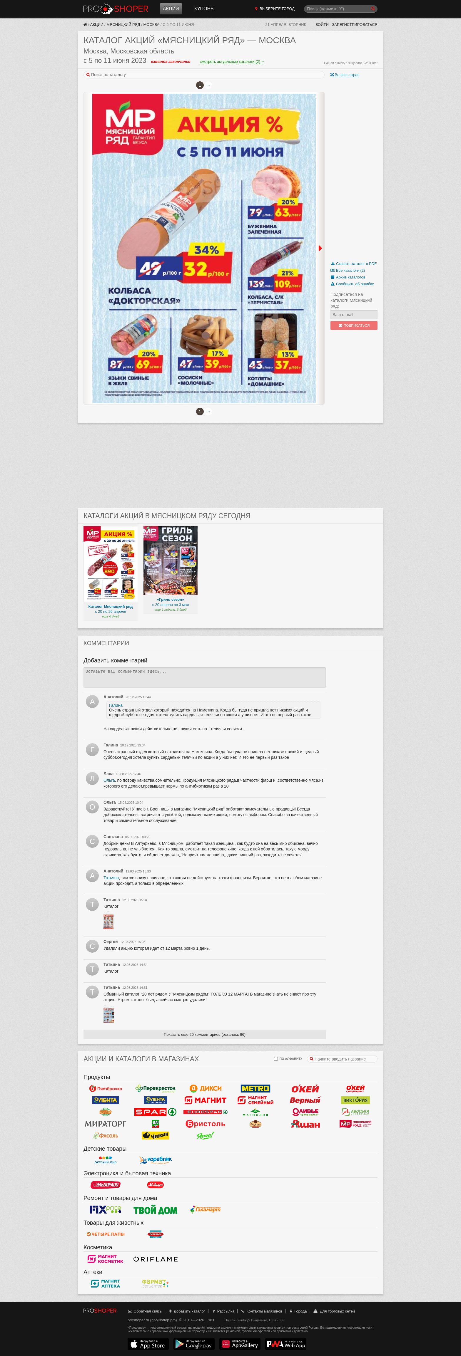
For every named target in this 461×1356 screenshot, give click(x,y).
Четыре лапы (106, 1234)
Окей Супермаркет (355, 1089)
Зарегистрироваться (355, 24)
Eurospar (205, 1112)
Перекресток (156, 1089)
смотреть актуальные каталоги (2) (231, 61)
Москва (151, 24)
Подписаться (354, 325)
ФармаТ (156, 1284)
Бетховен (156, 1234)
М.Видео (156, 1185)
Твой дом (156, 1210)
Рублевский (255, 1124)
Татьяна (111, 877)
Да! (156, 1124)
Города (297, 1311)
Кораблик (156, 1160)
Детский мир (106, 1160)
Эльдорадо (106, 1185)
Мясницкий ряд (123, 24)
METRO (255, 1089)
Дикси (205, 1089)
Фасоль (106, 1136)
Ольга (109, 780)
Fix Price (106, 1210)
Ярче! (205, 1136)
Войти (322, 24)
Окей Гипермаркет (305, 1089)
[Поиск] (341, 9)
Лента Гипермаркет (106, 1100)
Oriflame (156, 1259)
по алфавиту (288, 1059)
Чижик (156, 1136)
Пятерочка (106, 1089)
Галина (116, 705)
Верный (305, 1100)
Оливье (305, 1112)
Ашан (305, 1124)
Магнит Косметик (106, 1259)
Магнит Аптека (106, 1284)
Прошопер (115, 9)
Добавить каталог (186, 1311)
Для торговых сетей (334, 1311)
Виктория (355, 1100)
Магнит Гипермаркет (255, 1100)
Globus (106, 1112)
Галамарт (205, 1210)
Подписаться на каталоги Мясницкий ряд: (351, 300)
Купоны (204, 8)
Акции (171, 8)
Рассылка (222, 1311)
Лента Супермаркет (156, 1100)
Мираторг (106, 1124)
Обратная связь (145, 1311)
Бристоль (205, 1124)
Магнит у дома (205, 1100)
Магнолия (255, 1112)
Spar (156, 1112)
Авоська (355, 1112)
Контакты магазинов (261, 1311)
